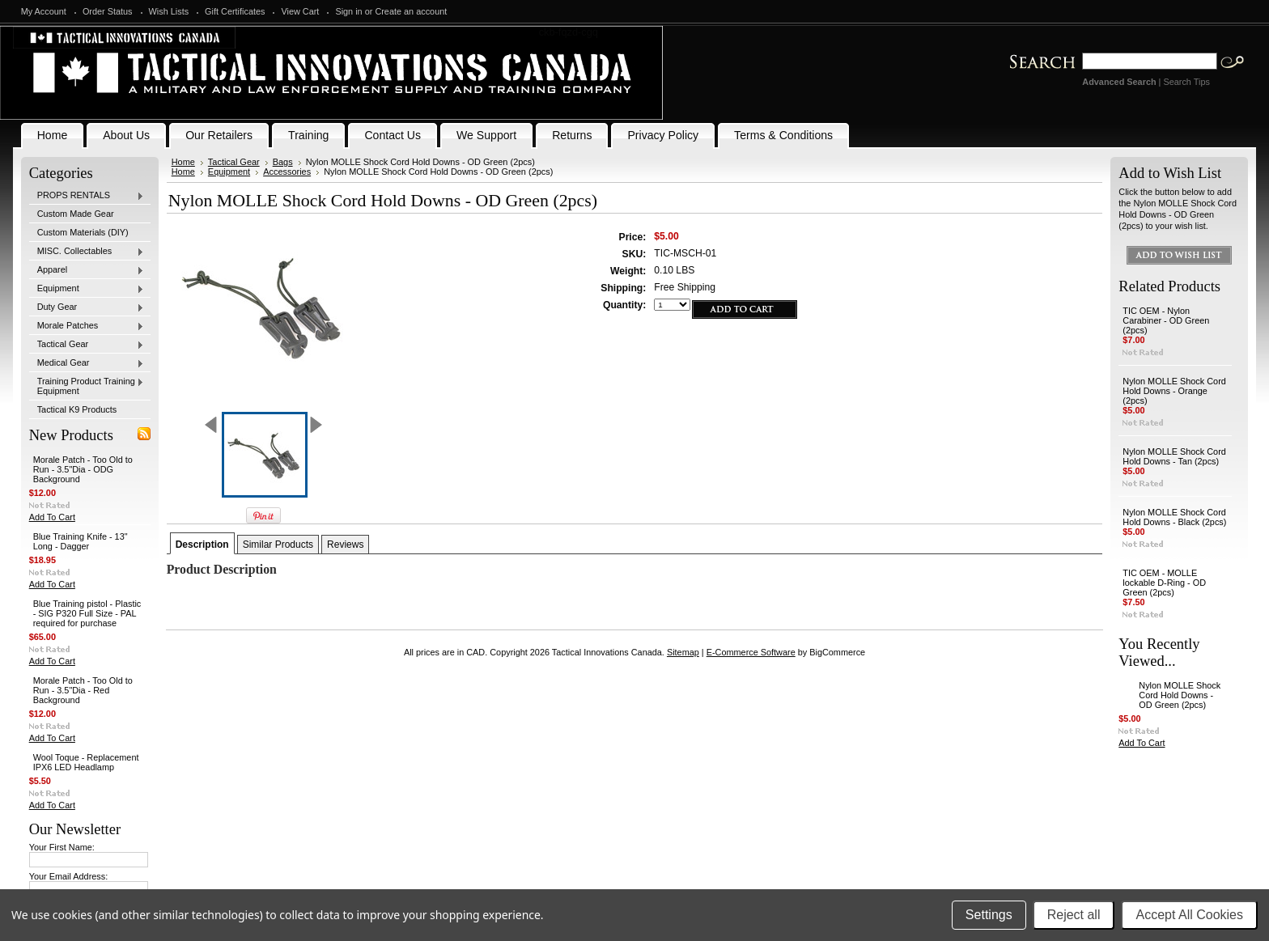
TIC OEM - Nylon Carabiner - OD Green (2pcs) (1166, 320)
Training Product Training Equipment (86, 386)
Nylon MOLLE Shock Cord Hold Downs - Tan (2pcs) (1174, 456)
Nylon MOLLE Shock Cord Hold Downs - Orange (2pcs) (1174, 390)
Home (183, 162)
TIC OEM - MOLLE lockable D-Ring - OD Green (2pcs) (1164, 582)
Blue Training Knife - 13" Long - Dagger (80, 541)
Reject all (1074, 915)
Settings (989, 915)
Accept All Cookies (1189, 915)
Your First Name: (62, 847)
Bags (283, 162)
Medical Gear (86, 363)
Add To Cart (52, 517)
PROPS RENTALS (86, 195)
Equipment (86, 289)
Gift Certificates (235, 11)
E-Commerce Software (751, 652)
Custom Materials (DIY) (83, 232)
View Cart (300, 11)
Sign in (348, 11)
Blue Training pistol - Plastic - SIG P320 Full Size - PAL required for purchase (87, 613)
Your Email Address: (68, 876)
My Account (43, 11)
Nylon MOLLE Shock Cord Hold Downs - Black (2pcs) (1174, 517)
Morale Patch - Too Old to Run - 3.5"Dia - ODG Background (83, 469)
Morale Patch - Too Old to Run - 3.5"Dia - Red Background (83, 690)
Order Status (108, 11)
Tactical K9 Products (77, 409)
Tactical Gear (86, 344)
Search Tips (1186, 82)
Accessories (287, 171)
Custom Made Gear (75, 213)
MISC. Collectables (86, 251)
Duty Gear (86, 307)
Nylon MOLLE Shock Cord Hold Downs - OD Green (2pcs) (1179, 695)
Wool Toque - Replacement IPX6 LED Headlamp (86, 762)
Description (202, 544)
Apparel (86, 270)
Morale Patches (86, 326)
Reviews (345, 544)
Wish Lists (169, 11)
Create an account (411, 11)
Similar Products (278, 544)
